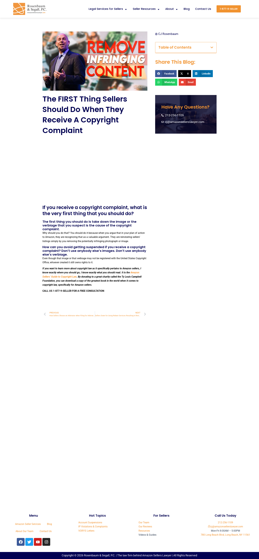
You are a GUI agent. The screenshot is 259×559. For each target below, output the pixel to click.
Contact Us (203, 9)
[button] (211, 47)
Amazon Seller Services (28, 524)
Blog (187, 9)
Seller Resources (146, 9)
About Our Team (24, 531)
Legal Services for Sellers (108, 9)
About (171, 9)
